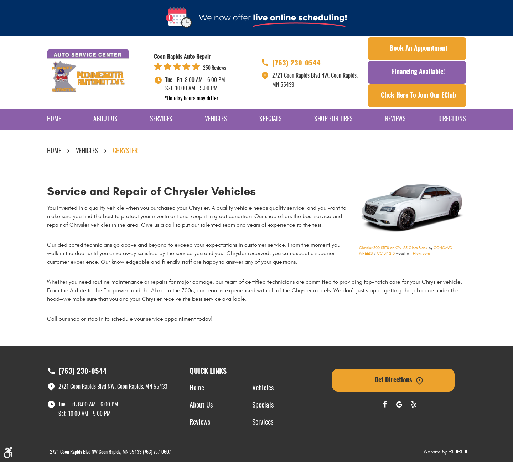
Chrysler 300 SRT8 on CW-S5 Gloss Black (393, 248)
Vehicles (216, 119)
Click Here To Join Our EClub (418, 96)
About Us (105, 119)
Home (54, 119)
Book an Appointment (418, 49)
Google (399, 404)
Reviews (395, 119)
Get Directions (393, 380)
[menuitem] (54, 119)
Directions (452, 119)
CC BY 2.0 (386, 253)
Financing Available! (418, 72)
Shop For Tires (333, 119)
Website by (445, 452)
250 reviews (214, 68)
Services (161, 119)
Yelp (413, 404)
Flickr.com (421, 253)
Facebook (385, 404)
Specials (270, 119)
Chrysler (125, 151)
